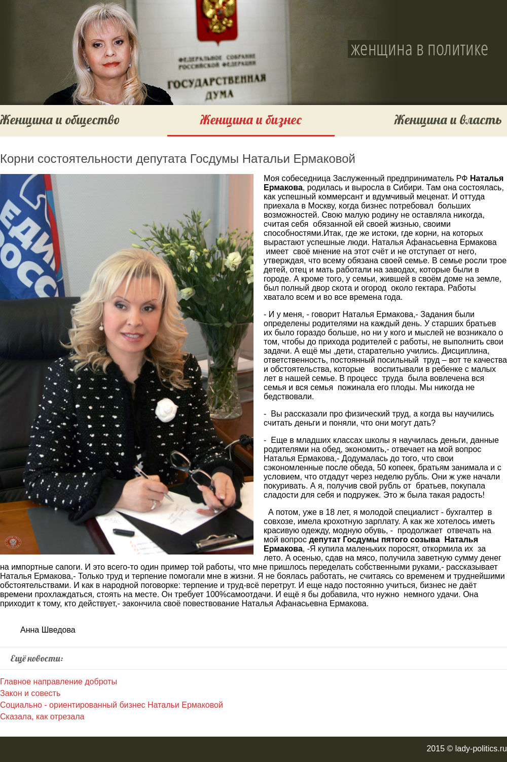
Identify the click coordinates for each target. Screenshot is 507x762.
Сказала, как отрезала (42, 716)
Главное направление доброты (58, 681)
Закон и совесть (30, 693)
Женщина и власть (448, 119)
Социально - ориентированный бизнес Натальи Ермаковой (111, 705)
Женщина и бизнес (251, 119)
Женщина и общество (60, 119)
